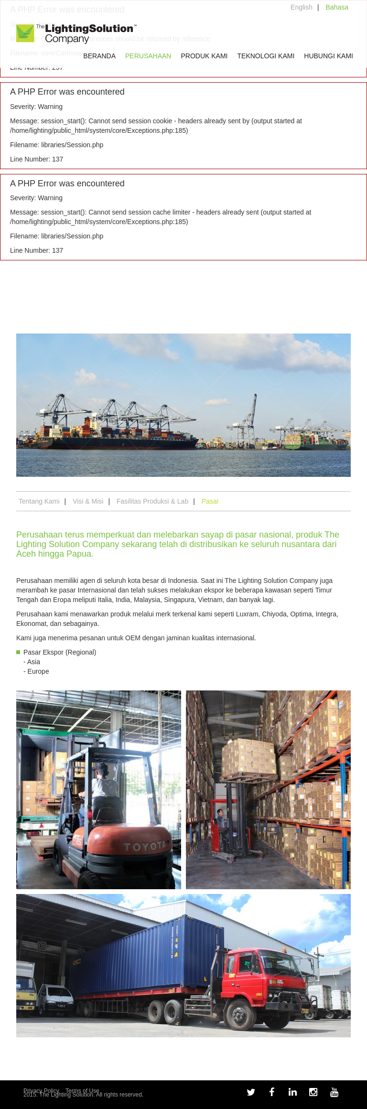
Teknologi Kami (266, 56)
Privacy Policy (41, 1090)
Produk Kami (204, 56)
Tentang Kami (39, 501)
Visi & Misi (88, 501)
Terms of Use (82, 1090)
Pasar (210, 501)
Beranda (99, 56)
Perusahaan (148, 56)
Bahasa (337, 7)
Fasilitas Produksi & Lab (152, 501)
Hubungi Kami (328, 56)
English (302, 7)
